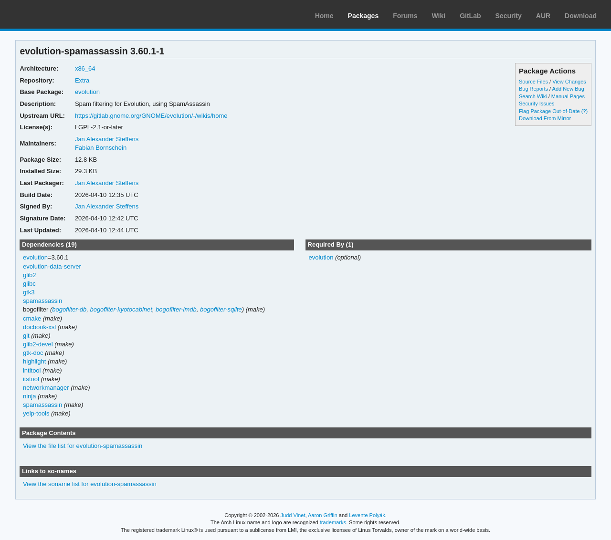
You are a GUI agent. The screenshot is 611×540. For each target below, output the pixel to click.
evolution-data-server (52, 266)
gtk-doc (33, 352)
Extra (82, 80)
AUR (543, 16)
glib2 (29, 275)
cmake (32, 318)
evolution (87, 91)
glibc (29, 283)
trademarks (333, 522)
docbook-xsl (39, 327)
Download (581, 16)
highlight (34, 361)
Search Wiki (533, 96)
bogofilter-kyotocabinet (121, 309)
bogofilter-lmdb (176, 309)
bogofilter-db (69, 309)
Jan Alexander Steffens (106, 139)
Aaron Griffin (322, 515)
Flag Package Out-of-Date (549, 111)
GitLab (470, 16)
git (26, 335)
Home (324, 16)
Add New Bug (568, 89)
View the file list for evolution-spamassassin (82, 445)
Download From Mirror (545, 118)
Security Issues (536, 103)
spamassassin (42, 300)
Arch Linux (52, 14)
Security (508, 16)
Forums (405, 16)
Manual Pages (568, 96)
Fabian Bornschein (100, 147)
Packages (363, 16)
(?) (584, 111)
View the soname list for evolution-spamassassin (90, 484)
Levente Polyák (367, 515)
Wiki (439, 16)
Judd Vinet (293, 515)
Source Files (533, 81)
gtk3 (29, 292)
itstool (31, 379)
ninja (29, 396)
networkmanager (46, 387)
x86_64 (85, 68)
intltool (32, 370)
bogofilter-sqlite (221, 309)
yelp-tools (36, 413)
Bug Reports (533, 89)
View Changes (569, 81)
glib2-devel (38, 344)
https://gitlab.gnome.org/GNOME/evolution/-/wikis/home (151, 115)
